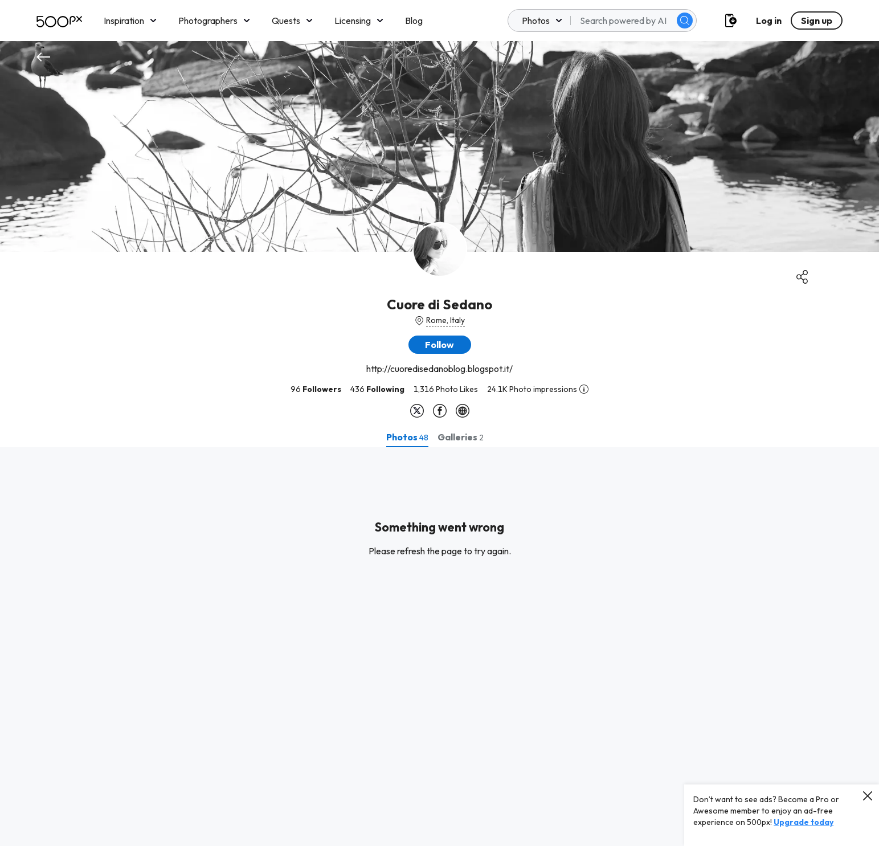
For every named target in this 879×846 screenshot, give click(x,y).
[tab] (407, 437)
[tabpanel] (439, 646)
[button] (439, 345)
